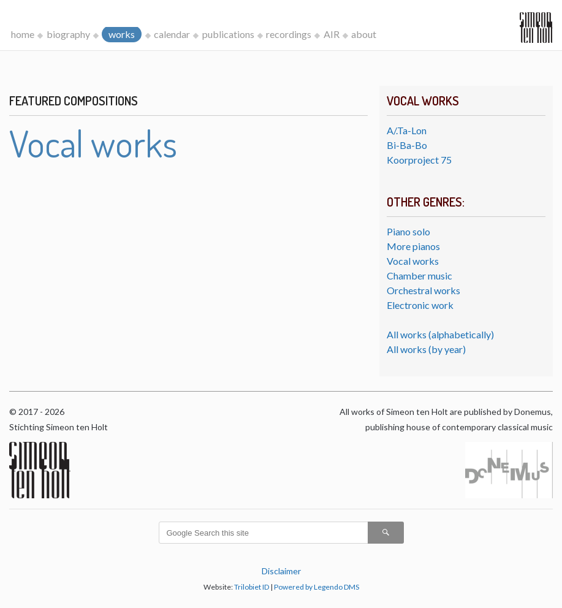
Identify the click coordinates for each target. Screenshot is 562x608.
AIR (332, 34)
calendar (172, 34)
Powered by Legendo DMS (316, 586)
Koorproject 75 (419, 159)
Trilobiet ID (251, 586)
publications (228, 34)
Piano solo (408, 231)
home (22, 34)
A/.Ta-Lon (407, 130)
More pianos (413, 246)
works (121, 34)
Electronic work (420, 305)
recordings (288, 34)
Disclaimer (281, 571)
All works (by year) (426, 349)
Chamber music (419, 275)
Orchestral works (423, 290)
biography (68, 34)
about (363, 34)
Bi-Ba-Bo (407, 145)
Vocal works (413, 261)
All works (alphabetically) (440, 334)
